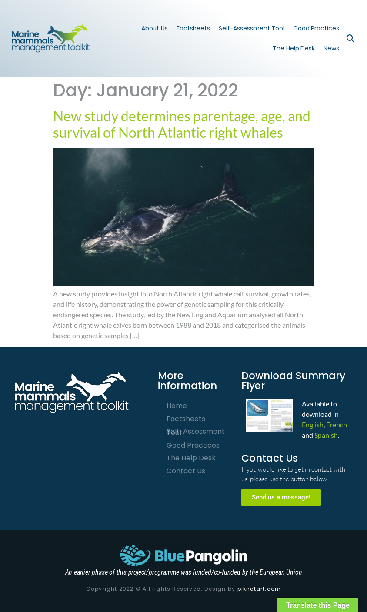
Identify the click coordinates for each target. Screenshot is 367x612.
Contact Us (186, 471)
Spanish (326, 435)
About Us (154, 28)
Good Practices (316, 28)
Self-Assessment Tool (251, 28)
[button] (351, 38)
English (313, 424)
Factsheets (193, 28)
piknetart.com (259, 588)
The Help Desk (294, 48)
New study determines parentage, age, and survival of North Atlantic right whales (181, 124)
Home (177, 406)
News (331, 48)
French (336, 424)
